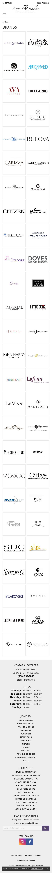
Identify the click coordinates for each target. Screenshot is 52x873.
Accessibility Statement (26, 860)
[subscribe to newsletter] (45, 828)
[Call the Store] (26, 676)
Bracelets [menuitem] (25, 740)
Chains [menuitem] (26, 744)
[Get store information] (26, 680)
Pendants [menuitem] (26, 733)
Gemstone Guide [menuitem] (26, 789)
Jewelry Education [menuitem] (26, 772)
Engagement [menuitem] (26, 720)
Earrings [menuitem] (26, 730)
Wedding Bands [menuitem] (26, 723)
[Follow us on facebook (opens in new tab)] (29, 842)
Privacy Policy (16, 855)
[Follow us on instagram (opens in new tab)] (22, 842)
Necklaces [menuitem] (26, 737)
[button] (7, 3)
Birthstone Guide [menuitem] (26, 785)
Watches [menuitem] (26, 750)
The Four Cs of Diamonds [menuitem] (26, 775)
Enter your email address (26, 823)
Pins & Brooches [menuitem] (26, 754)
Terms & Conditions (33, 855)
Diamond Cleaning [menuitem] (26, 799)
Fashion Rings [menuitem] (26, 727)
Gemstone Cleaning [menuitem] (26, 802)
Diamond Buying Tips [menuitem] (26, 778)
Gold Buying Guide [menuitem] (26, 809)
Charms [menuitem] (26, 747)
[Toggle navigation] (4, 14)
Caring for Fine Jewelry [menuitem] (26, 795)
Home (7, 22)
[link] (43, 3)
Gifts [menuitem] (26, 760)
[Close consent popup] (48, 868)
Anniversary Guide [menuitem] (26, 805)
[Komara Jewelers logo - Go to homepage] (26, 8)
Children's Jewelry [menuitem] (26, 757)
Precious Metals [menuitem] (26, 792)
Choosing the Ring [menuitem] (26, 782)
